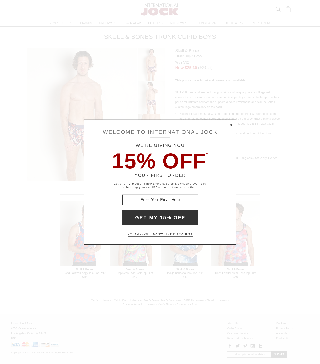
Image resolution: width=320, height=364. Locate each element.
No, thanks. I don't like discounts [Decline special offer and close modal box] (160, 234)
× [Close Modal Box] (231, 125)
